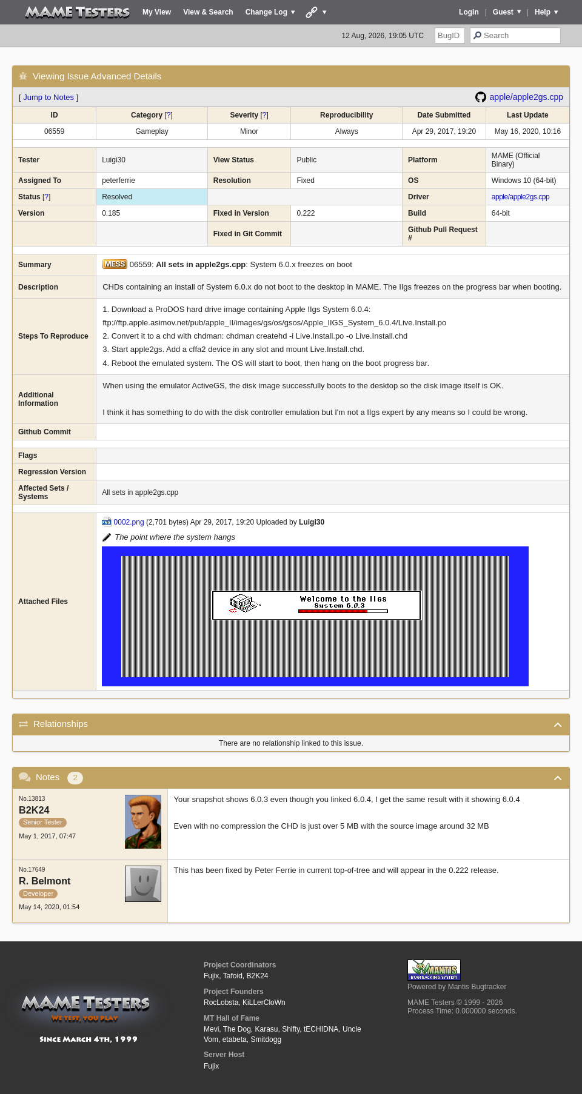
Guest (503, 12)
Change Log (266, 12)
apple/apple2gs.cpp (526, 97)
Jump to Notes (48, 97)
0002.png (129, 522)
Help (542, 12)
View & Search (208, 12)
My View (156, 12)
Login (469, 12)
